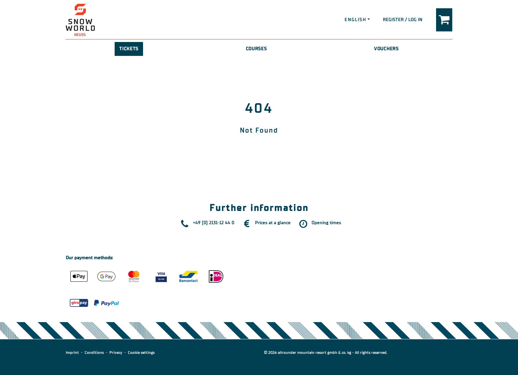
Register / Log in (403, 19)
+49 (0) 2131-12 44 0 (213, 223)
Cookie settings (141, 352)
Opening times (326, 223)
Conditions (94, 352)
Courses (256, 49)
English (355, 19)
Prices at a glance (273, 223)
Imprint (72, 352)
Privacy (115, 352)
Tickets (128, 49)
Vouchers (386, 49)
